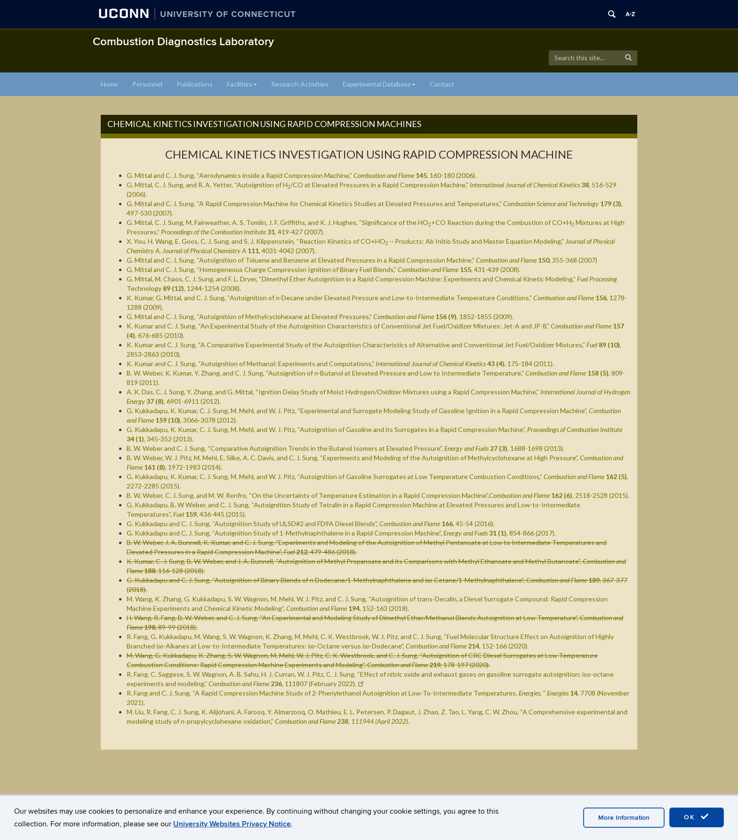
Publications (194, 84)
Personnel (147, 84)
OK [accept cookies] (696, 817)
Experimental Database (379, 84)
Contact (442, 84)
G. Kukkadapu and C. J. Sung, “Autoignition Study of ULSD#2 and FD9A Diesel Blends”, (311, 524)
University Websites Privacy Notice (232, 824)
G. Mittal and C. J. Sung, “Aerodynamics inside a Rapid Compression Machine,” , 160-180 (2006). (301, 175)
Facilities (242, 84)
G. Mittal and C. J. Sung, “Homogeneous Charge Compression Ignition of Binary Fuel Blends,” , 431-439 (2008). (324, 269)
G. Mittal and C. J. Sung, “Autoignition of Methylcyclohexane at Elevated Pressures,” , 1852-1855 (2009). (320, 316)
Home (109, 84)
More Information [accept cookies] (624, 818)
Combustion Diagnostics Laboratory (183, 41)
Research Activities (300, 84)
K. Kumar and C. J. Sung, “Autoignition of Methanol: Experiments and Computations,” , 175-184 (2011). (340, 364)
